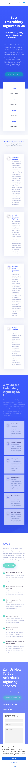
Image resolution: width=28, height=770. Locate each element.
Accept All (14, 758)
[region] (14, 757)
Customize (14, 762)
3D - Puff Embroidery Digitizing (15, 229)
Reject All (14, 766)
